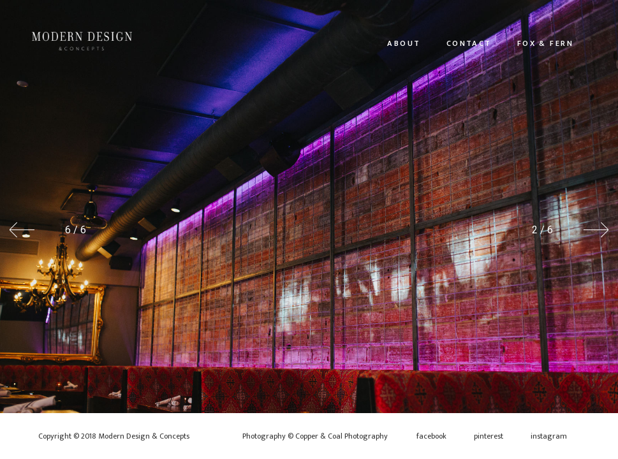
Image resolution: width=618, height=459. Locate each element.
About (403, 43)
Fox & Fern (545, 43)
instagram (549, 436)
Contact (469, 43)
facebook (431, 436)
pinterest (488, 436)
